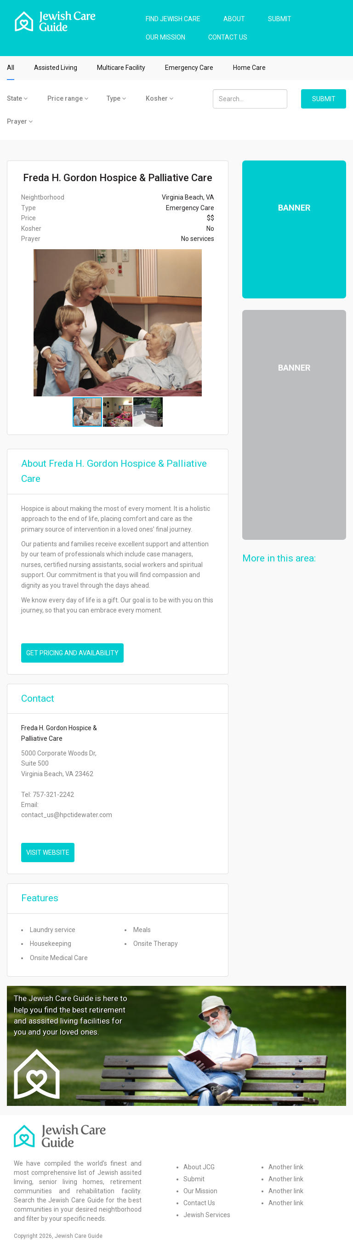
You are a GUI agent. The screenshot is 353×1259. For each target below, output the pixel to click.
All (10, 67)
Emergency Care (189, 67)
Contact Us (199, 1203)
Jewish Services (206, 1215)
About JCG (199, 1167)
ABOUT (234, 19)
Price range (67, 98)
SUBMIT (279, 19)
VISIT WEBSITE (47, 852)
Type (116, 98)
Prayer (20, 121)
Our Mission (200, 1191)
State (17, 98)
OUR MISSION (165, 37)
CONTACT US (227, 37)
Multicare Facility (121, 67)
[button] (219, 322)
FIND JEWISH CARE (173, 19)
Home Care (249, 67)
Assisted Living (55, 67)
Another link (285, 1167)
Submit (194, 1179)
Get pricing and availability (72, 653)
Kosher (159, 98)
